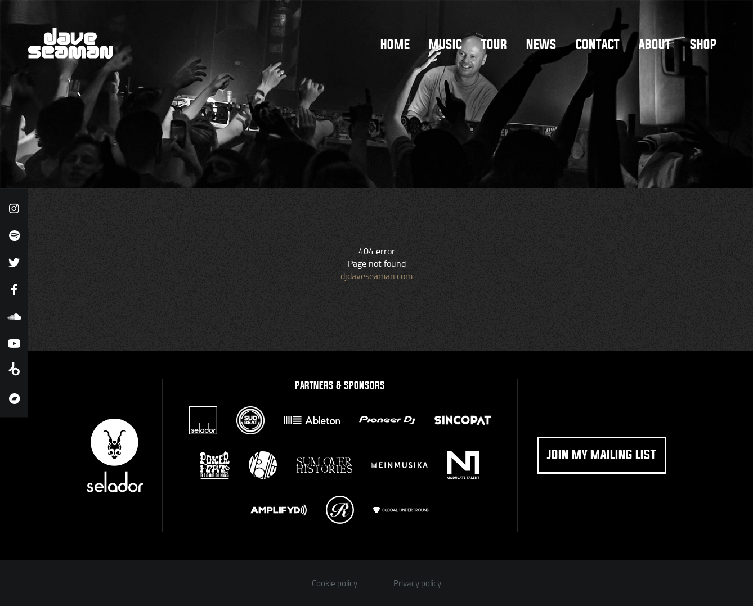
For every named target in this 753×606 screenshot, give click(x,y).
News (541, 45)
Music (445, 45)
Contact (598, 45)
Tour (494, 45)
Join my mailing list (601, 455)
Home (395, 45)
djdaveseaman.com (376, 276)
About (655, 45)
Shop (703, 45)
